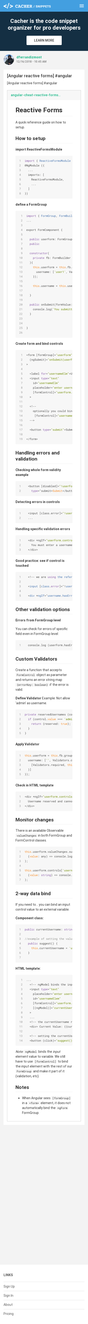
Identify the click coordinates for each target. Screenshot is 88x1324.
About (8, 1305)
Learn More (44, 40)
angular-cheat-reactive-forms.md (37, 95)
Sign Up (9, 1286)
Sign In (8, 1295)
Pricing (9, 1314)
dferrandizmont (29, 57)
